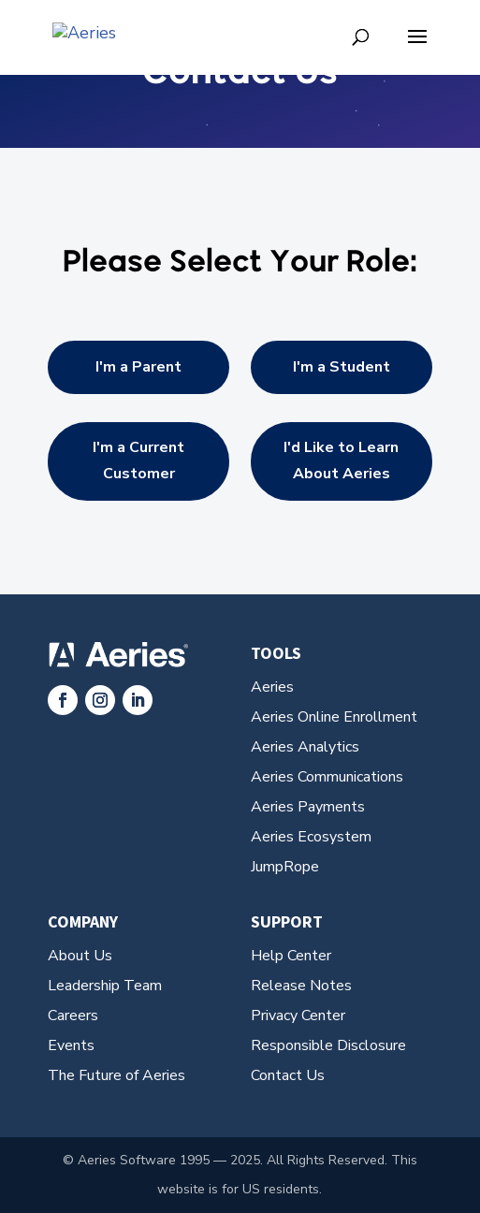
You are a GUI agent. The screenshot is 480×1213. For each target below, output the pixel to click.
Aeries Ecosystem (311, 836)
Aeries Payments (308, 806)
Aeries (272, 687)
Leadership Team (105, 985)
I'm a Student (341, 367)
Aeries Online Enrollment (334, 717)
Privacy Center (298, 1015)
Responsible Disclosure (328, 1045)
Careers (73, 1015)
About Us (80, 955)
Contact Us (288, 1075)
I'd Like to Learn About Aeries (341, 460)
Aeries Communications (327, 777)
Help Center (291, 955)
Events (71, 1045)
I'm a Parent (138, 367)
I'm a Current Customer (138, 460)
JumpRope (285, 866)
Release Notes (301, 985)
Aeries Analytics (305, 747)
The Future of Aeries (116, 1075)
